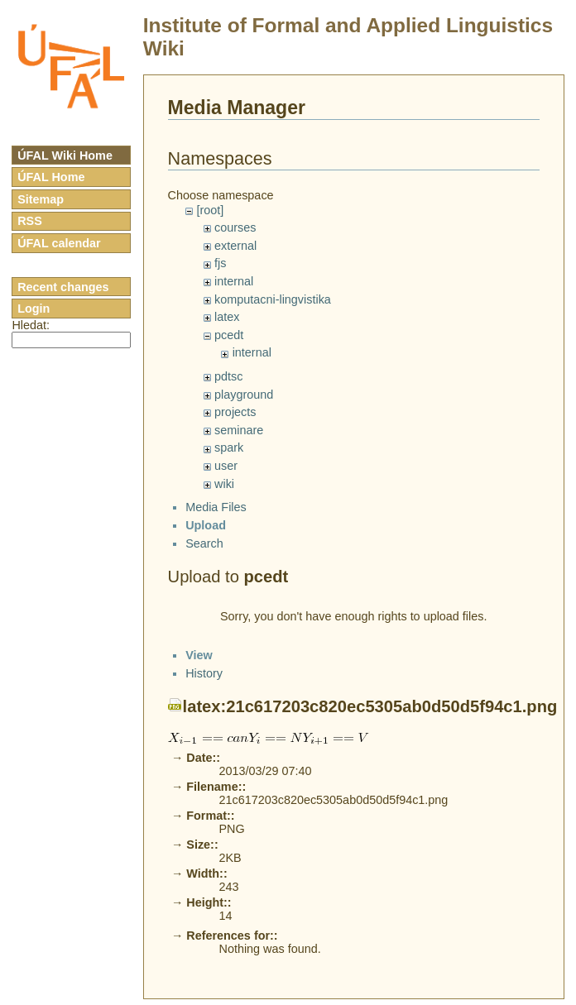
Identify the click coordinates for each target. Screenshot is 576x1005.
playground (243, 394)
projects (235, 412)
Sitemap (40, 199)
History (204, 962)
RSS (29, 220)
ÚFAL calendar (59, 243)
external (235, 245)
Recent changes (62, 287)
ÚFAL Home (50, 177)
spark (228, 447)
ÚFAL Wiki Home (65, 155)
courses (235, 227)
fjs (220, 263)
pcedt (228, 335)
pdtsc (228, 376)
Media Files (216, 522)
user (226, 465)
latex (226, 316)
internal (233, 281)
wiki (224, 484)
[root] (209, 210)
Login (33, 308)
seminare (238, 430)
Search (204, 557)
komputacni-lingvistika (272, 299)
